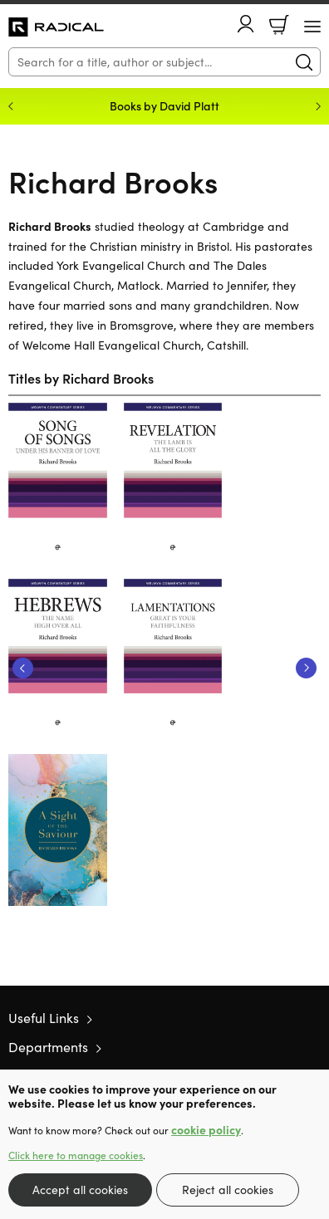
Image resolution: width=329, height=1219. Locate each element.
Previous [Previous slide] (10, 106)
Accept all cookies (80, 1189)
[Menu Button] (312, 26)
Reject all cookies (227, 1189)
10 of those (56, 27)
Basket (279, 25)
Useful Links (43, 1017)
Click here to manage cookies (75, 1155)
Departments (48, 1046)
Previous (22, 668)
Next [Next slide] (318, 106)
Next (306, 668)
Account (246, 23)
